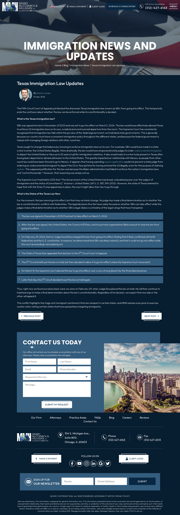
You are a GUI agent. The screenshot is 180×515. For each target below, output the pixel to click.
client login (135, 458)
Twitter (107, 463)
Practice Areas (78, 417)
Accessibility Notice (105, 496)
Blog (112, 417)
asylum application (114, 161)
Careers (128, 417)
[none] (57, 6)
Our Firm (35, 417)
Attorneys (55, 417)
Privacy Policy (123, 496)
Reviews (145, 417)
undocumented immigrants (148, 150)
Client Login (98, 7)
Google (100, 463)
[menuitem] (57, 6)
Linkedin (93, 463)
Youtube (79, 463)
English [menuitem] (58, 6)
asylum (29, 168)
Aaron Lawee (44, 92)
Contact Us (90, 421)
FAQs (98, 417)
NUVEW (53, 496)
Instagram (86, 463)
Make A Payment (76, 6)
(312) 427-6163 (156, 7)
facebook (72, 463)
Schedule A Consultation (122, 6)
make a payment (47, 458)
